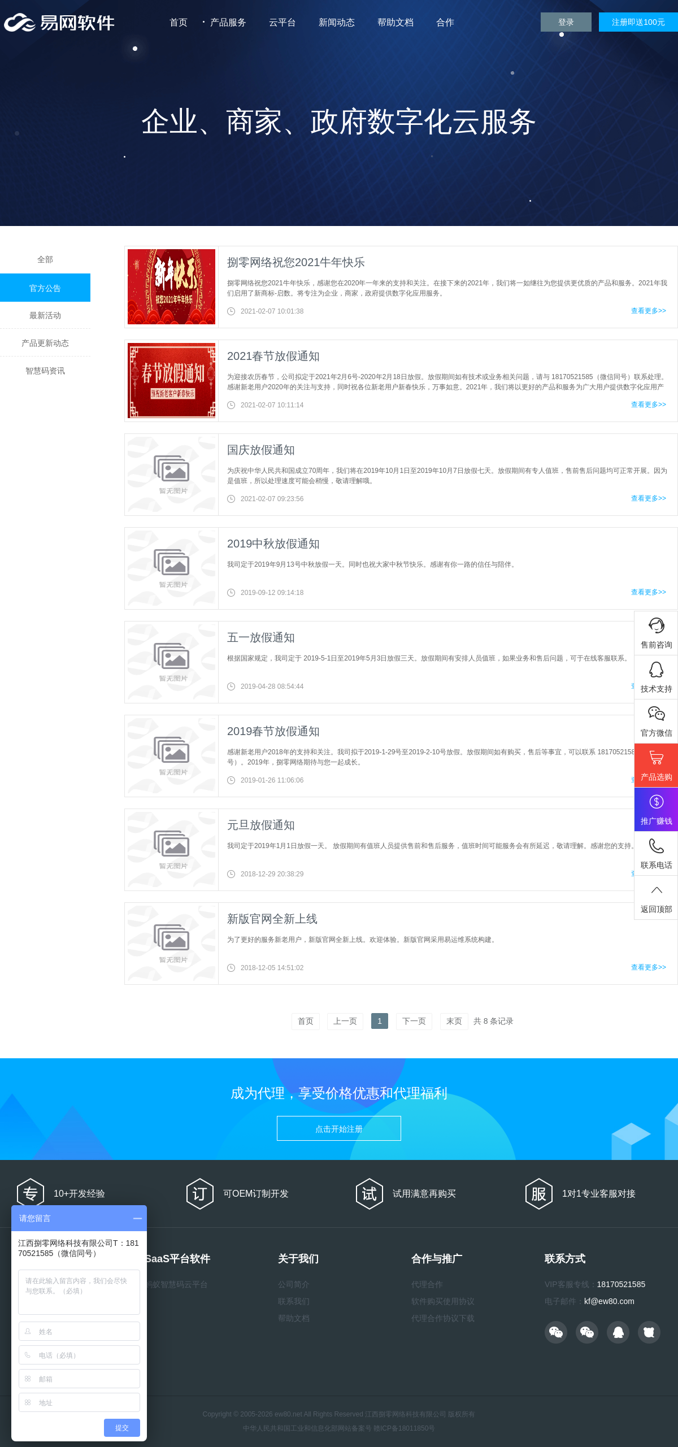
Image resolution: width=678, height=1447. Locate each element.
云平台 (282, 22)
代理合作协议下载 (443, 1318)
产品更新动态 (45, 342)
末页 (454, 1020)
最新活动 (45, 315)
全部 (45, 259)
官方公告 (45, 288)
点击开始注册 (339, 1128)
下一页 (414, 1020)
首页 (178, 22)
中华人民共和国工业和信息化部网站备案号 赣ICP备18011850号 (339, 1428)
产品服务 (228, 22)
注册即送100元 (638, 22)
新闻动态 (337, 22)
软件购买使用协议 (443, 1301)
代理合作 (427, 1284)
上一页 (345, 1020)
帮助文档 (395, 22)
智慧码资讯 (45, 370)
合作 (445, 22)
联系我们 (294, 1301)
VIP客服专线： (571, 1284)
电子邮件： (564, 1301)
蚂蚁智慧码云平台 (176, 1284)
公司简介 (294, 1284)
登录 (566, 22)
